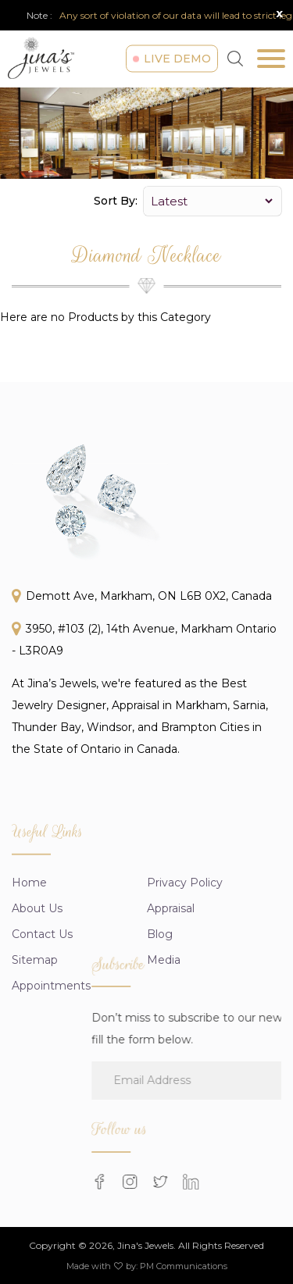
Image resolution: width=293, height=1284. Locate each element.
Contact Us (42, 972)
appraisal (171, 947)
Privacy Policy (185, 921)
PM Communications (183, 1266)
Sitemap (35, 998)
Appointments (51, 1024)
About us (37, 947)
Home (29, 921)
